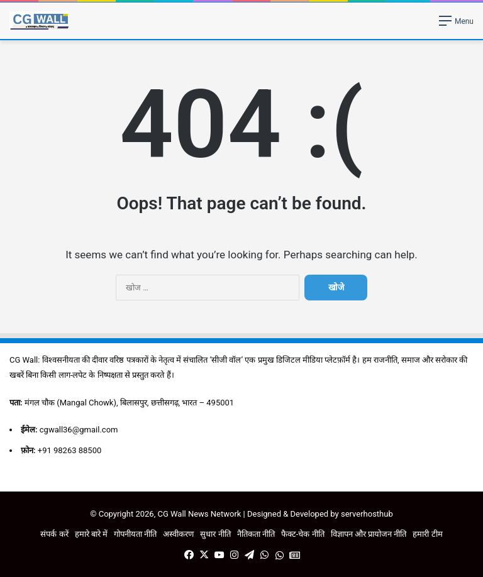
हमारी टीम (427, 534)
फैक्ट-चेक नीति (303, 534)
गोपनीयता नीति (135, 534)
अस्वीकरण (178, 534)
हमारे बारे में (91, 534)
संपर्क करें (54, 534)
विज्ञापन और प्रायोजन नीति (369, 534)
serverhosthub (367, 514)
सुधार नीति (215, 534)
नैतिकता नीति (256, 534)
